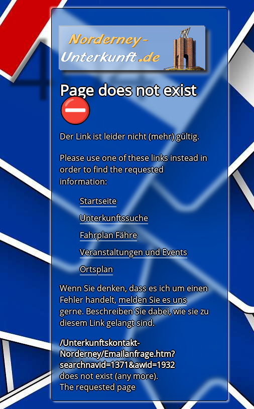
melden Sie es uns (152, 299)
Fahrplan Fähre (108, 235)
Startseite (98, 201)
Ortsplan (96, 269)
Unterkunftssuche (114, 218)
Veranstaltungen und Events (133, 252)
